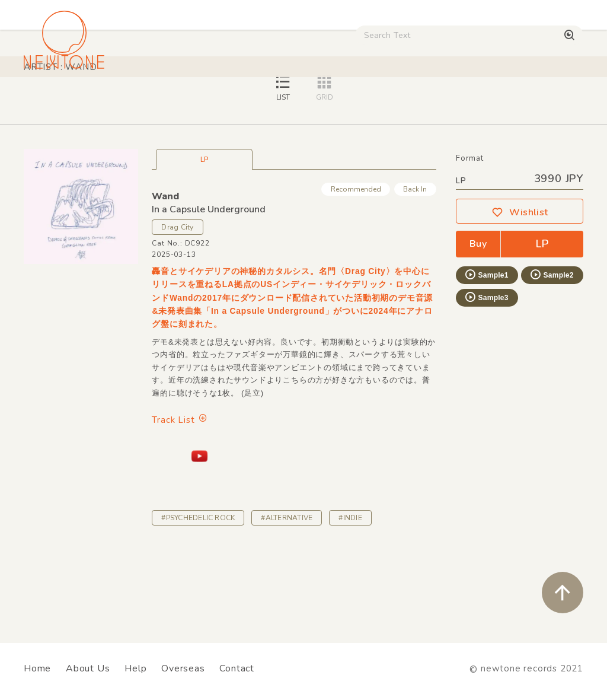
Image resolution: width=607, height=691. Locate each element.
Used (462, 100)
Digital (507, 100)
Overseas (183, 668)
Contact (236, 668)
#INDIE (350, 601)
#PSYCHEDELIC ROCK (198, 601)
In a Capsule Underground (209, 292)
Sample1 (486, 358)
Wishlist (519, 295)
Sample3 (486, 380)
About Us (88, 668)
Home (37, 668)
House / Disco (57, 100)
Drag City (177, 310)
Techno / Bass (134, 100)
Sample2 (551, 358)
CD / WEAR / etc (397, 100)
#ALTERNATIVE (286, 601)
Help (135, 668)
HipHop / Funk (211, 100)
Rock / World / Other (301, 100)
